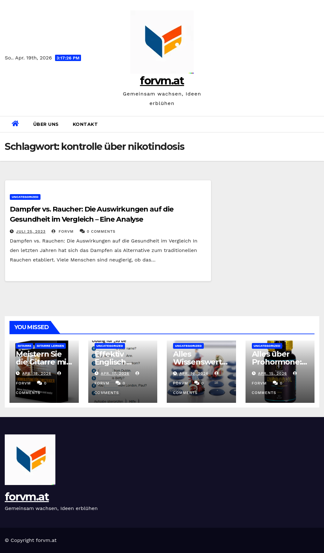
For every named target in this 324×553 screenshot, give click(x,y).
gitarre (24, 345)
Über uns (46, 124)
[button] (316, 124)
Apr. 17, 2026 (115, 373)
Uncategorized (25, 197)
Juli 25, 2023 (31, 231)
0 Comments (101, 231)
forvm (62, 231)
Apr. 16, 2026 (194, 373)
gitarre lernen (50, 345)
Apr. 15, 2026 (272, 373)
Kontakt (85, 124)
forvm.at (162, 80)
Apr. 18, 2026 (36, 373)
